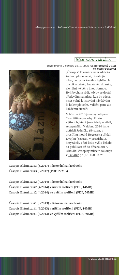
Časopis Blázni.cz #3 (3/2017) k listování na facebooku (45, 165)
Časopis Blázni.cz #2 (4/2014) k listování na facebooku (45, 182)
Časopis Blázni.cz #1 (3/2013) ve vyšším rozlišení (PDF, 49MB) (51, 214)
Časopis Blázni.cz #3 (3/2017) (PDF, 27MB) (38, 171)
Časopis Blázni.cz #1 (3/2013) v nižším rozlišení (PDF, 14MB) (50, 208)
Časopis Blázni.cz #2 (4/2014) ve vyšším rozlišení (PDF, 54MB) (51, 192)
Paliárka (110, 68)
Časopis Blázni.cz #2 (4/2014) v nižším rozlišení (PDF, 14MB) (50, 187)
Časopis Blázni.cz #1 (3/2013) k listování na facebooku (45, 203)
